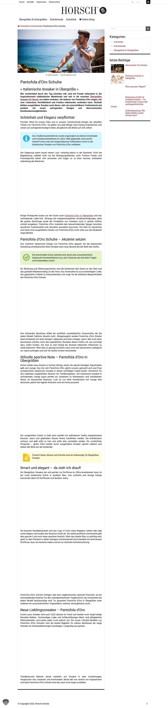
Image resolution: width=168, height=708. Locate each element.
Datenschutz (54, 2)
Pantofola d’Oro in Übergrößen (79, 215)
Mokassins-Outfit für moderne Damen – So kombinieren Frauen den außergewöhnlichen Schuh (129, 102)
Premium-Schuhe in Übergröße (134, 77)
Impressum (41, 2)
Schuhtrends (56, 19)
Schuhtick (71, 19)
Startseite (23, 26)
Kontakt (30, 2)
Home (21, 2)
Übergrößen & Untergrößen (33, 19)
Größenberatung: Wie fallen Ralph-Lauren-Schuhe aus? (135, 113)
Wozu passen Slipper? (135, 86)
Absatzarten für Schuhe (136, 65)
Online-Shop (87, 19)
